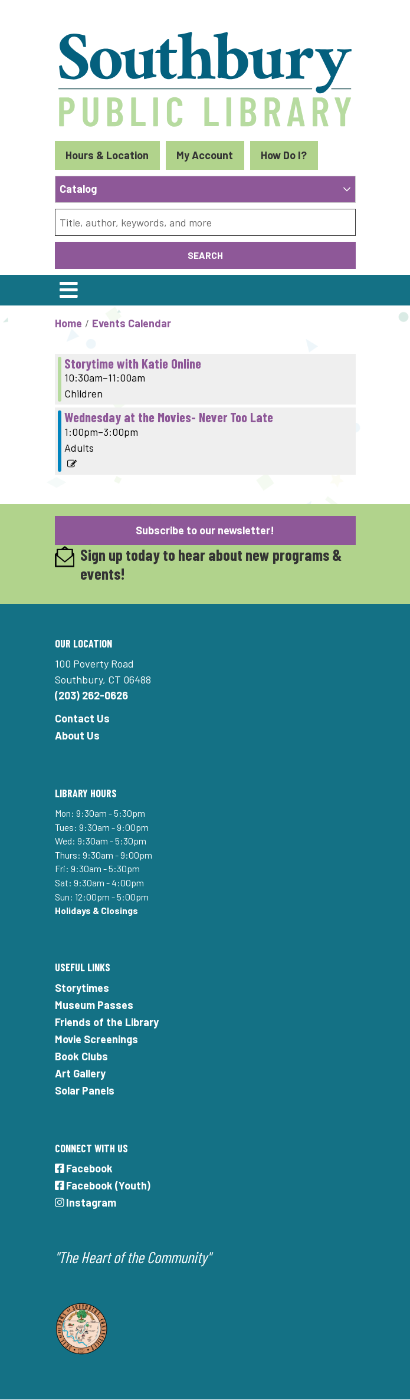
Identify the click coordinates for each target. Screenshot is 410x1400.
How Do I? (284, 155)
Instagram (86, 1202)
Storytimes (82, 987)
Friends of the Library (107, 1022)
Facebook (84, 1168)
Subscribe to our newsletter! (205, 530)
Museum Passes (94, 1004)
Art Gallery (80, 1073)
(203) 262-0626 (91, 695)
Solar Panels (84, 1090)
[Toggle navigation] (69, 290)
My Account (204, 155)
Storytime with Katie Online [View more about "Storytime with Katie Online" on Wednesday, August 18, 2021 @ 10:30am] (132, 363)
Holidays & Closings (96, 910)
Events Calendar (131, 323)
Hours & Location (107, 155)
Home (68, 323)
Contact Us (82, 718)
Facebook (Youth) (103, 1185)
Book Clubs (81, 1056)
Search (205, 255)
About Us (77, 735)
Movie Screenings (96, 1039)
